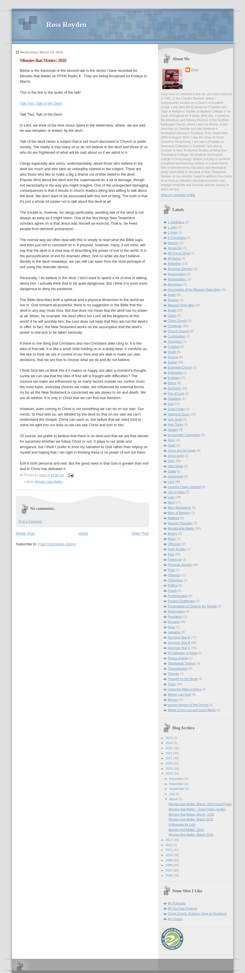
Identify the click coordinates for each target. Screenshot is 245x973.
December (176, 778)
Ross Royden (66, 25)
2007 (170, 870)
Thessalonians (178, 668)
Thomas (173, 673)
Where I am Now (179, 694)
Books (172, 310)
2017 (170, 839)
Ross (194, 69)
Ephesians (175, 372)
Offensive (174, 544)
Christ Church (177, 320)
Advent (172, 243)
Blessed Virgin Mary (181, 305)
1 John (172, 227)
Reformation (176, 611)
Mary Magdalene (179, 507)
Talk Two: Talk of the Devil (41, 104)
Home (83, 533)
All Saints (174, 258)
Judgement (175, 476)
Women (173, 699)
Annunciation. (177, 279)
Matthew (173, 518)
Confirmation (176, 336)
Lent (171, 481)
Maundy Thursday (180, 523)
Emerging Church (180, 367)
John (171, 461)
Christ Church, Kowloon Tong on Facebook (197, 913)
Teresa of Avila (178, 658)
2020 (170, 763)
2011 (170, 850)
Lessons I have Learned (184, 487)
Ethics (172, 383)
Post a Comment (30, 521)
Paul (171, 554)
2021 (170, 758)
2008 (170, 865)
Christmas (175, 326)
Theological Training (182, 663)
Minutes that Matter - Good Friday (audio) (197, 809)
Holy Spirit (175, 419)
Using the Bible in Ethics (184, 689)
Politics (173, 585)
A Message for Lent (182, 824)
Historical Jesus (178, 414)
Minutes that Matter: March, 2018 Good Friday (200, 804)
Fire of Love (176, 393)
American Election (180, 269)
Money (172, 533)
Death (172, 352)
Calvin (172, 315)
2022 (170, 753)
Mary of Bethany (179, 512)
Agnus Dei (175, 248)
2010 (170, 855)
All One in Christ (179, 253)
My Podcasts (176, 903)
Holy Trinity (175, 424)
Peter (171, 570)
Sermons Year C (179, 647)
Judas (172, 471)
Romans (173, 621)
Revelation (175, 616)
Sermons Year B (179, 642)
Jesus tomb (176, 455)
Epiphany (174, 378)
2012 (170, 845)
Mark (171, 502)
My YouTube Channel (182, 908)
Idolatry (173, 429)
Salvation (174, 632)
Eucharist (174, 388)
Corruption (175, 341)
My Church (175, 919)
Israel (171, 445)
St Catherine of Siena (182, 653)
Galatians (174, 398)
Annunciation (177, 274)
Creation (173, 346)
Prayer (172, 590)
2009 (170, 860)
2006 (170, 875)
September (177, 788)
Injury (171, 440)
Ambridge (174, 263)
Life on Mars (176, 492)
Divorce (173, 357)
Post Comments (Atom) (57, 544)
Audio (172, 294)
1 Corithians (176, 222)
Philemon (174, 575)
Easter (172, 362)
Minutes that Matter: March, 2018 (191, 814)
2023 (170, 748)
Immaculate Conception (184, 435)
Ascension (175, 284)
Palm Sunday (177, 549)
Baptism (173, 300)
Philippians (175, 580)
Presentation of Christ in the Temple (192, 606)
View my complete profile (178, 195)
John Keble (175, 466)
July (172, 794)
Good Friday (176, 409)
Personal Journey (180, 564)
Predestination (177, 596)
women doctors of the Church (188, 705)
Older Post (140, 533)
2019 (170, 768)
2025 (170, 738)
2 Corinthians (177, 237)
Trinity (172, 684)
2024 (170, 743)
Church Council (178, 331)
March (174, 799)
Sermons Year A (179, 637)
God (171, 403)
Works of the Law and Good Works (192, 710)
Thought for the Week (183, 679)
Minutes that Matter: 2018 (186, 829)
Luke (171, 497)
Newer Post (25, 533)
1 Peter (173, 232)
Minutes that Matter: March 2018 (191, 819)
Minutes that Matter (48, 481)
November (176, 784)
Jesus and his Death (182, 450)
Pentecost (175, 559)
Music (172, 538)
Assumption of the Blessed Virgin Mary (194, 289)
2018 (170, 773)
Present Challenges (181, 601)
